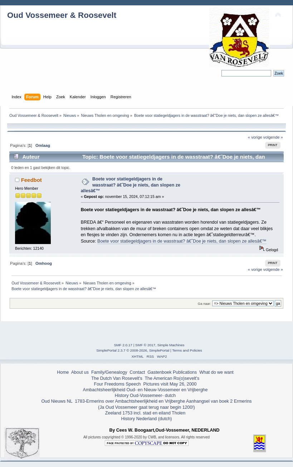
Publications (185, 372)
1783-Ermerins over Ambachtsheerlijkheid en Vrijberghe (129, 401)
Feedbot (31, 180)
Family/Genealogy (109, 372)
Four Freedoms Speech (117, 384)
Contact (137, 372)
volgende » (273, 137)
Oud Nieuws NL (56, 401)
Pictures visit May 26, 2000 (169, 384)
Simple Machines (171, 345)
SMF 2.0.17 (123, 345)
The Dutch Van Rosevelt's (116, 378)
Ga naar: (204, 303)
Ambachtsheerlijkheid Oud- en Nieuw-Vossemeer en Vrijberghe (145, 389)
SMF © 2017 (145, 345)
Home (63, 372)
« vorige (255, 137)
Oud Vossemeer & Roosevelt (61, 15)
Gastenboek (159, 372)
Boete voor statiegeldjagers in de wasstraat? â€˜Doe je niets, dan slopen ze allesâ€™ (130, 185)
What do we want (216, 372)
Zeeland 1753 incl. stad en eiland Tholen (145, 413)
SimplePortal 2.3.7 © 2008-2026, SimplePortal (132, 350)
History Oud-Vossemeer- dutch (145, 395)
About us (80, 372)
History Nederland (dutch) (146, 418)
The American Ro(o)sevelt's (172, 378)
